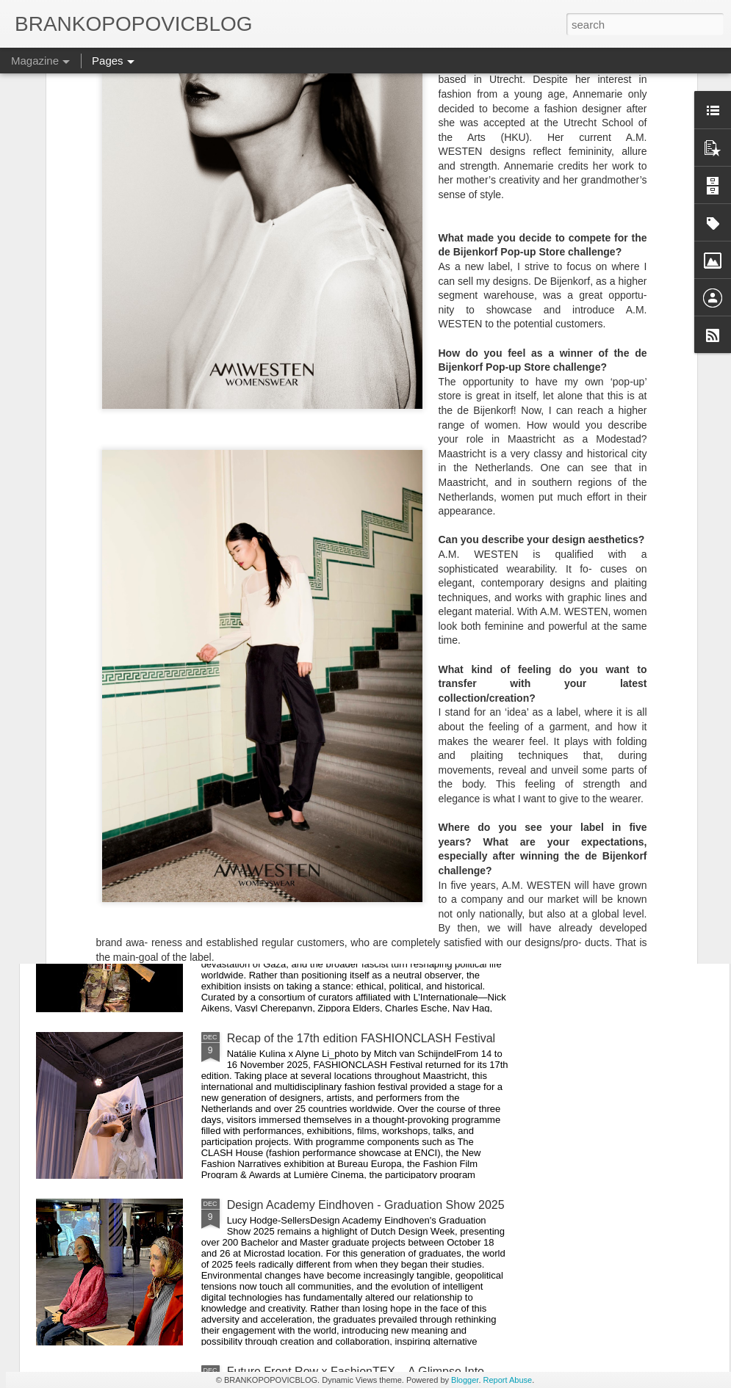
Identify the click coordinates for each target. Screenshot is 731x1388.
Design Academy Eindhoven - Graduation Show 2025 (366, 1205)
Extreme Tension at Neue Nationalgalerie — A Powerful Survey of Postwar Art (346, 711)
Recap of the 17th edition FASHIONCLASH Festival (361, 1038)
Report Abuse (508, 1380)
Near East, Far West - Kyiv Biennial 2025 (334, 871)
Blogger (464, 1380)
